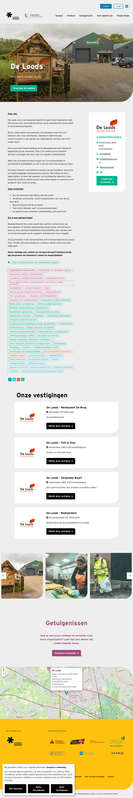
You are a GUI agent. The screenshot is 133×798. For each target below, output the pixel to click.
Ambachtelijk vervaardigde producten (54, 270)
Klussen (55, 359)
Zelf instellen (15, 788)
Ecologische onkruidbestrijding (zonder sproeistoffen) (32, 324)
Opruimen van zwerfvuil (48, 335)
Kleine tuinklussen (17, 359)
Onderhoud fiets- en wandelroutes (53, 332)
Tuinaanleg (14, 347)
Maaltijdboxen (15, 288)
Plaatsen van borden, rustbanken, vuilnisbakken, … (31, 339)
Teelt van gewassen (17, 296)
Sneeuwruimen (59, 343)
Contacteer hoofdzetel (106, 180)
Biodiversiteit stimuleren (20, 316)
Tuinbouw (26, 347)
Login (118, 6)
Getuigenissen (86, 15)
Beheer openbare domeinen (49, 304)
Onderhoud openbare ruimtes (21, 335)
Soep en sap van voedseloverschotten (25, 292)
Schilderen (13, 371)
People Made (123, 15)
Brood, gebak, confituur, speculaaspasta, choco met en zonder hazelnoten (36, 283)
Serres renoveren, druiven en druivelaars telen (29, 343)
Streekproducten (53, 292)
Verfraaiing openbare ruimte (46, 347)
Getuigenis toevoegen (65, 653)
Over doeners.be (105, 15)
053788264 (105, 154)
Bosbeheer (39, 316)
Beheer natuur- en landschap (21, 304)
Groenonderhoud (16, 327)
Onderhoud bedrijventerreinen (22, 332)
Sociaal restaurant (33, 288)
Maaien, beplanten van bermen (40, 327)
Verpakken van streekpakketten (43, 296)
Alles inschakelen (62, 788)
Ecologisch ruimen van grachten (23, 320)
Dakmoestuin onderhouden (58, 316)
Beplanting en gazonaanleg (21, 312)
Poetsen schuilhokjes (63, 367)
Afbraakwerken (55, 355)
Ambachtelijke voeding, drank (22, 270)
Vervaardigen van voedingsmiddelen (24, 351)
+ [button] (3, 670)
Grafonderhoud (65, 324)
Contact (105, 6)
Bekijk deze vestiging (59, 426)
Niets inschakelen (39, 788)
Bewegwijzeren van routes (47, 312)
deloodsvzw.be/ (107, 167)
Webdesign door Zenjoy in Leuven (90, 794)
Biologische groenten (55, 278)
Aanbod (59, 15)
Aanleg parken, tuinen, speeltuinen (56, 300)
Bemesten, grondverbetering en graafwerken (28, 308)
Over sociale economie (94, 776)
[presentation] (3, 575)
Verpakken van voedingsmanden (23, 300)
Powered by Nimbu (111, 794)
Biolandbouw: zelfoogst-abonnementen (26, 278)
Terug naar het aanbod (24, 88)
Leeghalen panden (17, 355)
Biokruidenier (37, 274)
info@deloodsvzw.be (108, 160)
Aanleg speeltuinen (37, 355)
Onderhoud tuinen (36, 363)
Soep (47, 288)
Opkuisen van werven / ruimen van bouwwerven (30, 367)
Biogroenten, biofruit (18, 274)
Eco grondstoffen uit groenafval (57, 351)
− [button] (3, 674)
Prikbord (71, 15)
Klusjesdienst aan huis (38, 359)
